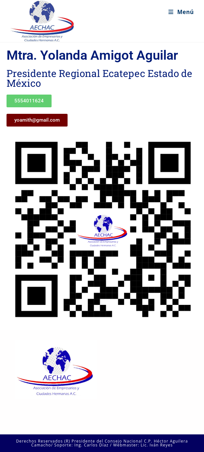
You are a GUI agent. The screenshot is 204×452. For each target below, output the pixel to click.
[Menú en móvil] (181, 12)
